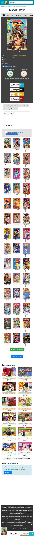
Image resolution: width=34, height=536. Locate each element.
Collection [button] (15, 105)
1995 (13, 57)
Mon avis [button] (14, 108)
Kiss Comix (25, 391)
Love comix (9, 391)
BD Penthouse (25, 422)
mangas (11, 507)
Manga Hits (9, 422)
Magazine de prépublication (19, 55)
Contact (27, 528)
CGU (24, 528)
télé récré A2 (25, 406)
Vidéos (25, 15)
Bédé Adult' (25, 437)
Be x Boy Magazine (25, 452)
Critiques (18, 15)
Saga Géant (9, 376)
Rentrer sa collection (17, 528)
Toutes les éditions (17, 356)
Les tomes (10, 15)
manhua (19, 507)
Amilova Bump (9, 437)
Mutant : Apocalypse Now (25, 376)
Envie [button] (6, 108)
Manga (6, 2)
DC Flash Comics (9, 406)
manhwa (15, 507)
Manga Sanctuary (12, 506)
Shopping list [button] (24, 105)
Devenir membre (8, 528)
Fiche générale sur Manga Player (19, 6)
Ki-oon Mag (9, 452)
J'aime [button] (6, 105)
